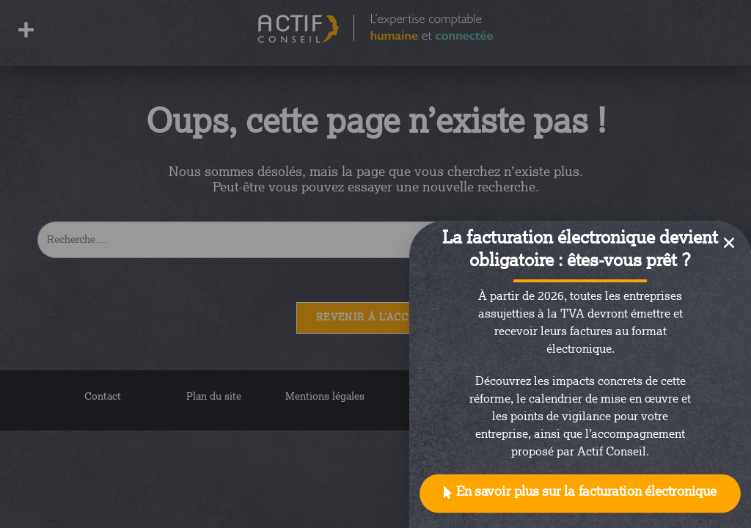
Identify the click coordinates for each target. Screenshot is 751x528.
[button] (580, 493)
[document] (375, 264)
